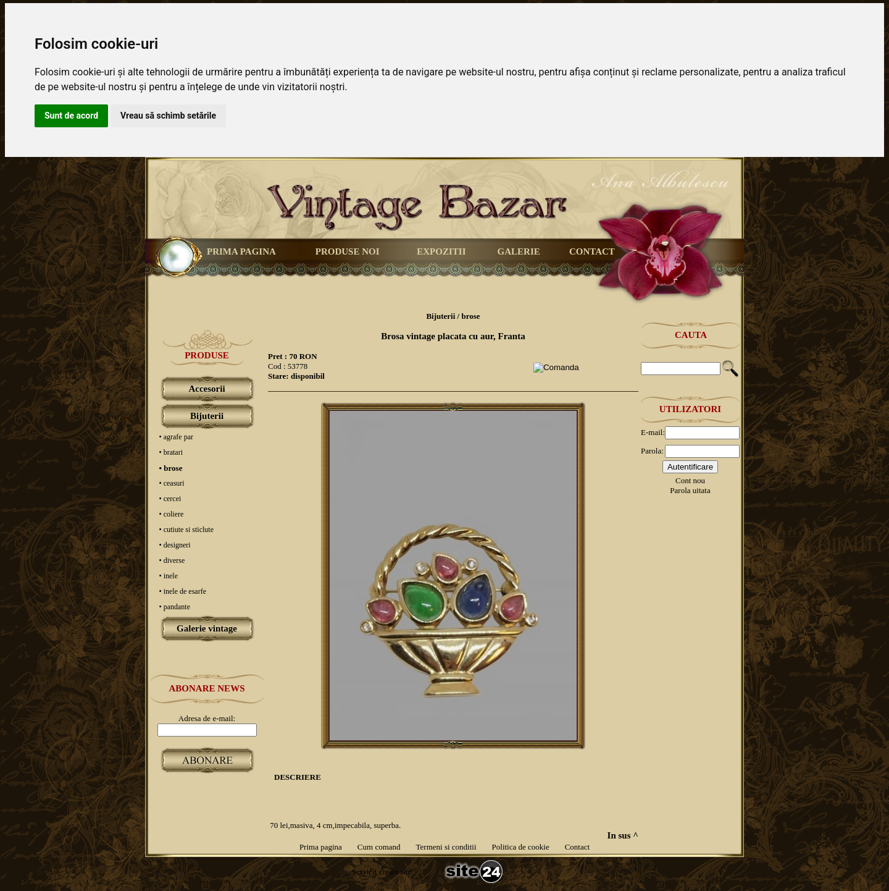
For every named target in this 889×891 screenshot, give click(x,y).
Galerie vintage (207, 628)
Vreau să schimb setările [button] (168, 115)
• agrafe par (176, 437)
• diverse (172, 560)
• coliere (171, 514)
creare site (394, 871)
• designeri (175, 545)
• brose (171, 468)
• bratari (171, 452)
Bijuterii (206, 416)
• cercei (170, 498)
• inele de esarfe (183, 591)
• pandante (175, 606)
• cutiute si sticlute (186, 529)
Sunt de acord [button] (71, 115)
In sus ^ (622, 835)
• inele (168, 576)
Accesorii (206, 389)
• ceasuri (172, 483)
